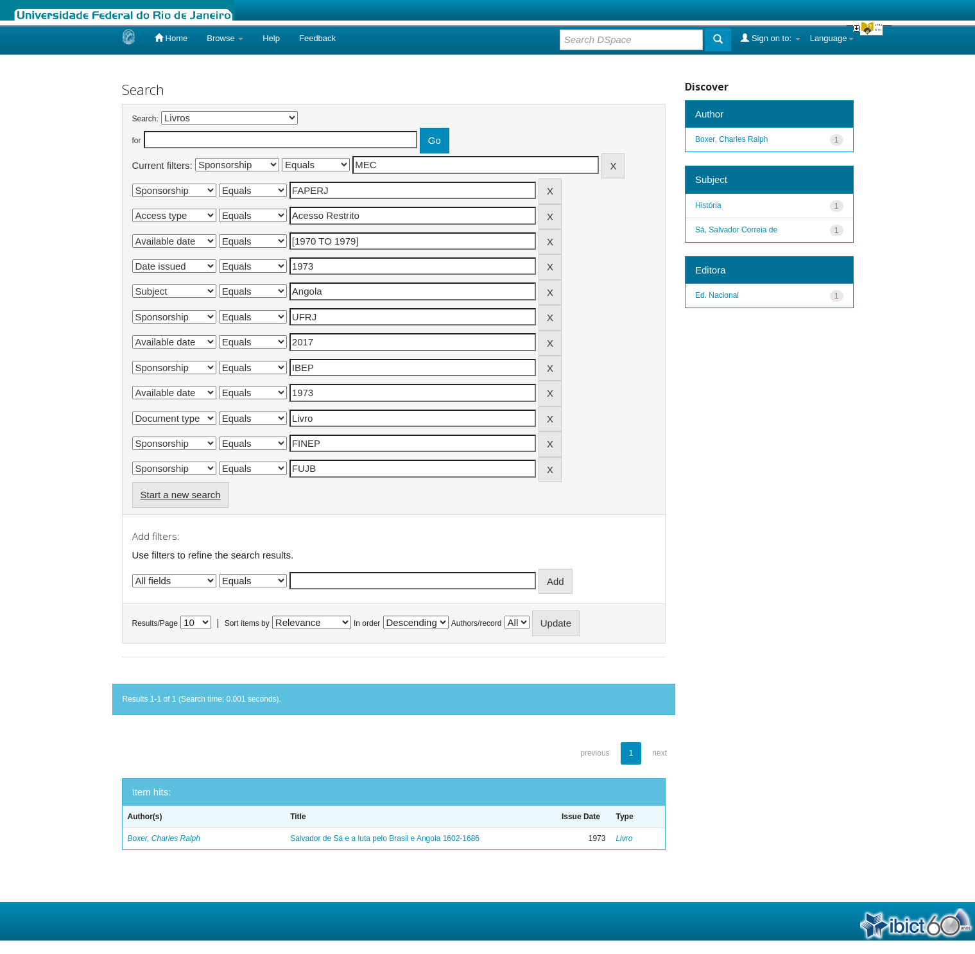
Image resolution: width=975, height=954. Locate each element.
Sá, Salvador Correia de (736, 229)
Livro (624, 838)
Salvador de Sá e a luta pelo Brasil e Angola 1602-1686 (384, 838)
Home (171, 38)
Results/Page (155, 623)
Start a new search (181, 494)
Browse (225, 38)
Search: (145, 118)
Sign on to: (770, 38)
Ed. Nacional (717, 295)
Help (271, 38)
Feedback (317, 38)
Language (832, 38)
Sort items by (247, 623)
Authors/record (476, 623)
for (136, 140)
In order (367, 623)
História (708, 205)
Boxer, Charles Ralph (164, 838)
